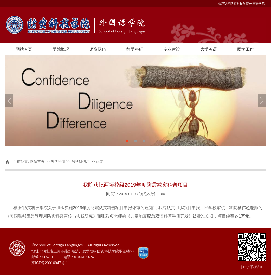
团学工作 (245, 49)
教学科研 (134, 49)
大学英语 (208, 49)
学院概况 (61, 49)
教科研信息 (81, 161)
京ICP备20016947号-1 (49, 263)
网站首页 (24, 49)
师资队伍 (97, 49)
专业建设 (171, 49)
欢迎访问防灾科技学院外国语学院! (242, 3)
